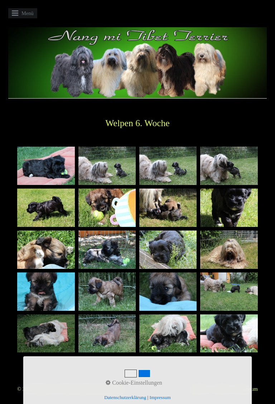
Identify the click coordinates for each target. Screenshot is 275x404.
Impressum (246, 389)
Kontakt (221, 389)
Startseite (199, 389)
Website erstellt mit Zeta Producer (92, 389)
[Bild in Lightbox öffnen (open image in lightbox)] (45, 166)
